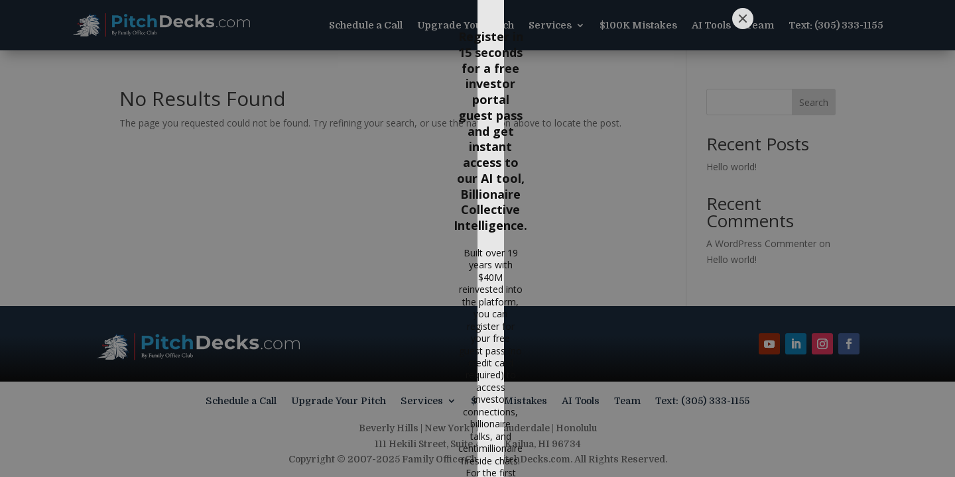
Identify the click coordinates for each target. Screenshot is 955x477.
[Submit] (619, 398)
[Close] (742, 65)
